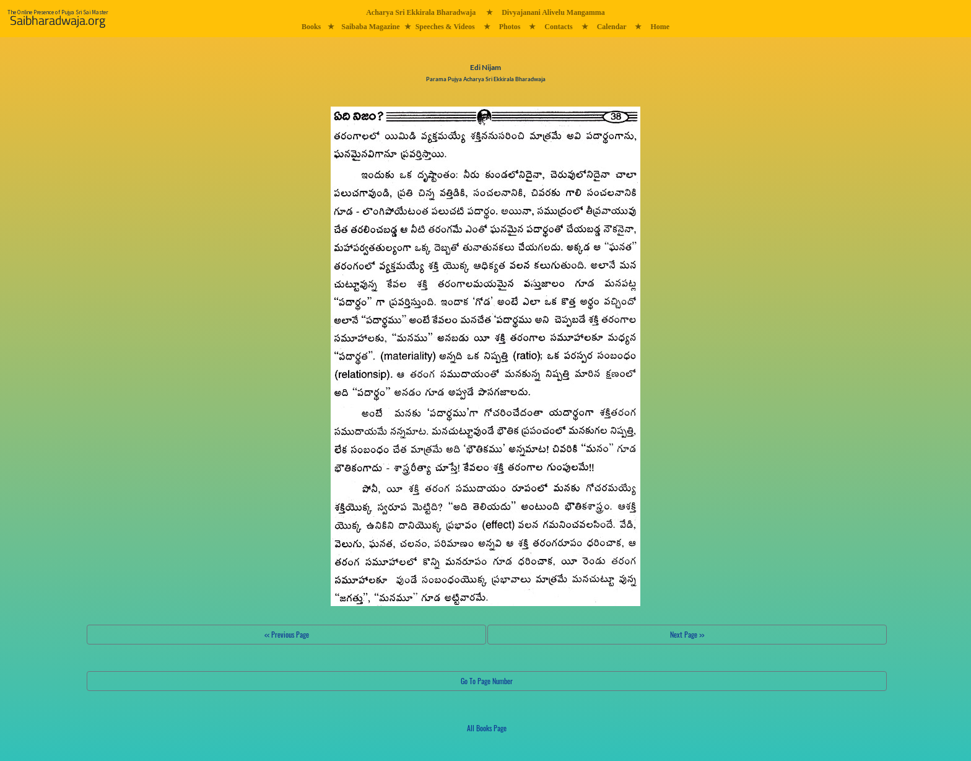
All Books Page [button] (487, 728)
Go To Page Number (487, 680)
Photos (510, 26)
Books (311, 26)
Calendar (612, 26)
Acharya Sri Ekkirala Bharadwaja (421, 12)
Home (659, 26)
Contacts (558, 26)
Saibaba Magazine (370, 26)
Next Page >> (687, 634)
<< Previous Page (286, 634)
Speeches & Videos (445, 26)
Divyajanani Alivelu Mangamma (553, 12)
